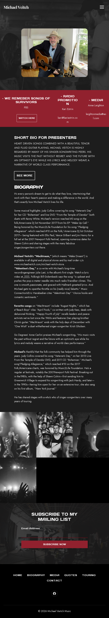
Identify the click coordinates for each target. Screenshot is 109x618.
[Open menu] (102, 7)
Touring (89, 575)
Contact (54, 580)
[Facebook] (54, 593)
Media (54, 575)
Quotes (70, 575)
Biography (36, 575)
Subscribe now (54, 544)
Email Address (30, 528)
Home (17, 575)
